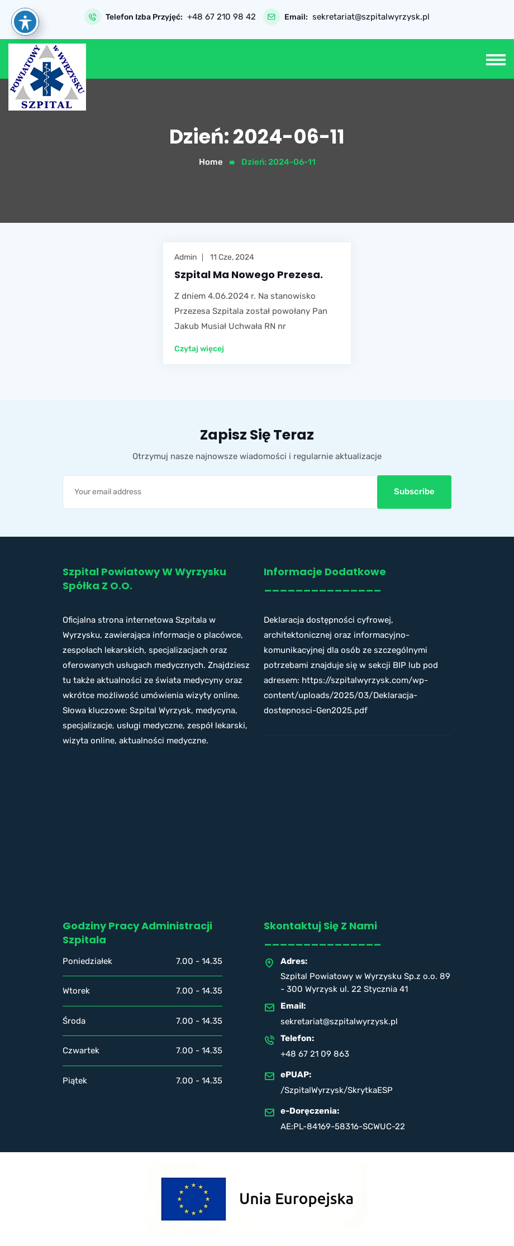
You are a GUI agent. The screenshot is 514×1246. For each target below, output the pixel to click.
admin (185, 257)
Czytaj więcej (199, 349)
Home (211, 162)
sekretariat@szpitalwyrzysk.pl (371, 17)
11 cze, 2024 (232, 257)
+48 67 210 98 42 (221, 17)
